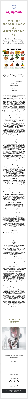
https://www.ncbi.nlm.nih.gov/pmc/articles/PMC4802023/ (14, 314)
